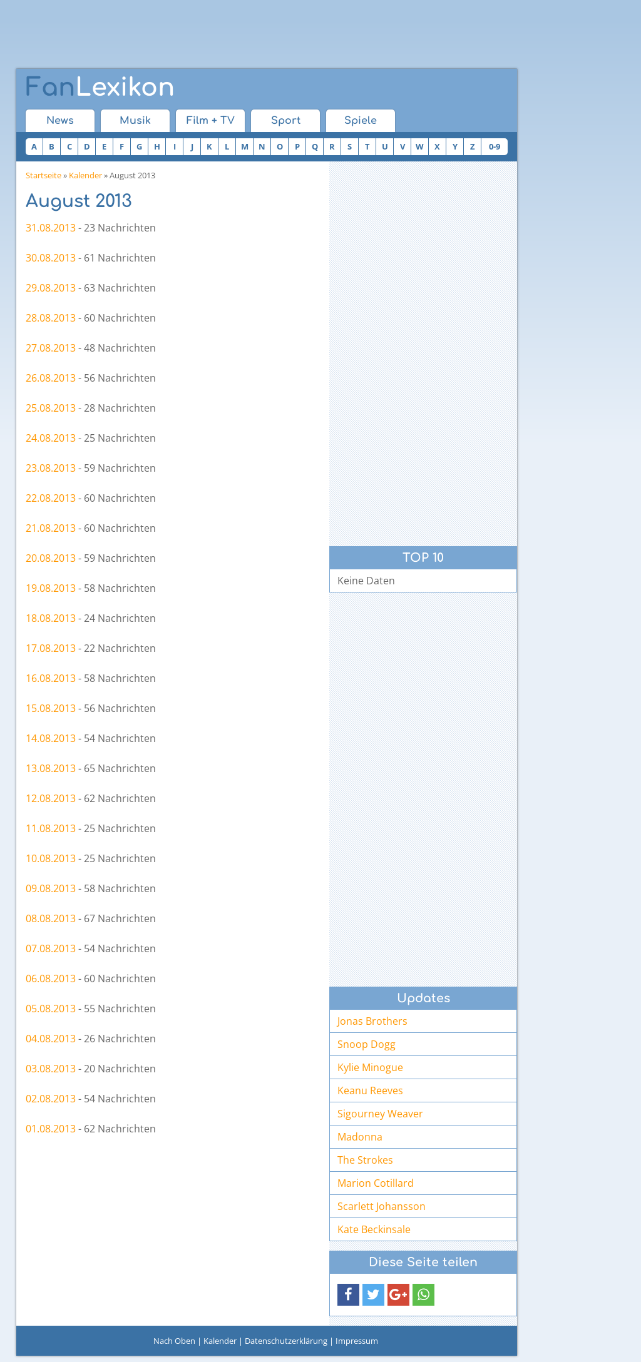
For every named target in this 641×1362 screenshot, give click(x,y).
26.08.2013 (51, 378)
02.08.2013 (51, 1098)
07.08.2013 (51, 948)
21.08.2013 (51, 528)
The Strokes (365, 1160)
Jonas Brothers (372, 1021)
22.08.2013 (51, 498)
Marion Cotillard (375, 1183)
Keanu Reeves (370, 1090)
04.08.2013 (51, 1038)
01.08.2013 (51, 1129)
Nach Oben (174, 1340)
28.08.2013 (51, 318)
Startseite (43, 175)
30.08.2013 (51, 258)
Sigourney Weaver (380, 1114)
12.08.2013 (51, 798)
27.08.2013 (51, 348)
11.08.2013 (51, 828)
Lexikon (100, 87)
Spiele (360, 120)
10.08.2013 (51, 858)
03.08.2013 (51, 1068)
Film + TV (211, 120)
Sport (285, 120)
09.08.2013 (51, 888)
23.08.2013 (51, 468)
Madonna (359, 1137)
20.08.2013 (51, 558)
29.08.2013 (51, 288)
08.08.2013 (51, 918)
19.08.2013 (51, 588)
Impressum (357, 1340)
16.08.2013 (51, 678)
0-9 (494, 146)
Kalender (85, 175)
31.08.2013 (51, 228)
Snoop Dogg (366, 1044)
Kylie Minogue (370, 1067)
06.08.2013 (51, 978)
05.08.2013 (51, 1008)
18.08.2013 (51, 618)
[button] (348, 1295)
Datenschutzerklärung (286, 1340)
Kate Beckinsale (374, 1229)
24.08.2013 (51, 438)
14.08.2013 (51, 738)
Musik (135, 120)
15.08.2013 (51, 708)
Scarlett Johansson (381, 1206)
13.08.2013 (51, 768)
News (60, 120)
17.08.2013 (51, 648)
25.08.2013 (51, 408)
